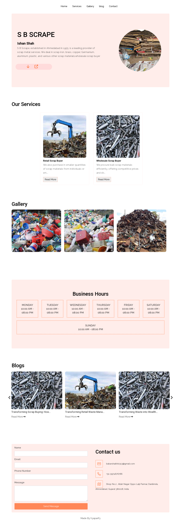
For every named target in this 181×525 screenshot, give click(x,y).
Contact (113, 6)
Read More (50, 179)
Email (17, 459)
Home (64, 6)
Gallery (90, 6)
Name (17, 447)
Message (19, 482)
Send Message (51, 506)
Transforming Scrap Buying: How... (30, 412)
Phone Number (22, 471)
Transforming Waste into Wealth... (138, 412)
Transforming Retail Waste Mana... (84, 412)
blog (101, 6)
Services (76, 6)
